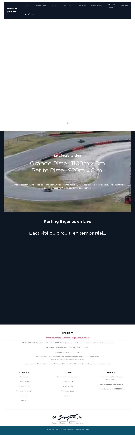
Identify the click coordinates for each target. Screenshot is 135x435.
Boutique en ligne (67, 391)
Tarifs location (24, 382)
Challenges (68, 6)
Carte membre (67, 386)
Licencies (124, 6)
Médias (23, 401)
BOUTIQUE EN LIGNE (111, 6)
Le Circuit (23, 377)
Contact (82, 6)
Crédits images (67, 382)
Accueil (28, 6)
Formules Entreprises (24, 391)
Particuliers (41, 6)
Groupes (54, 6)
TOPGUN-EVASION (12, 10)
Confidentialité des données (67, 377)
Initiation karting (24, 386)
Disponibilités (96, 6)
